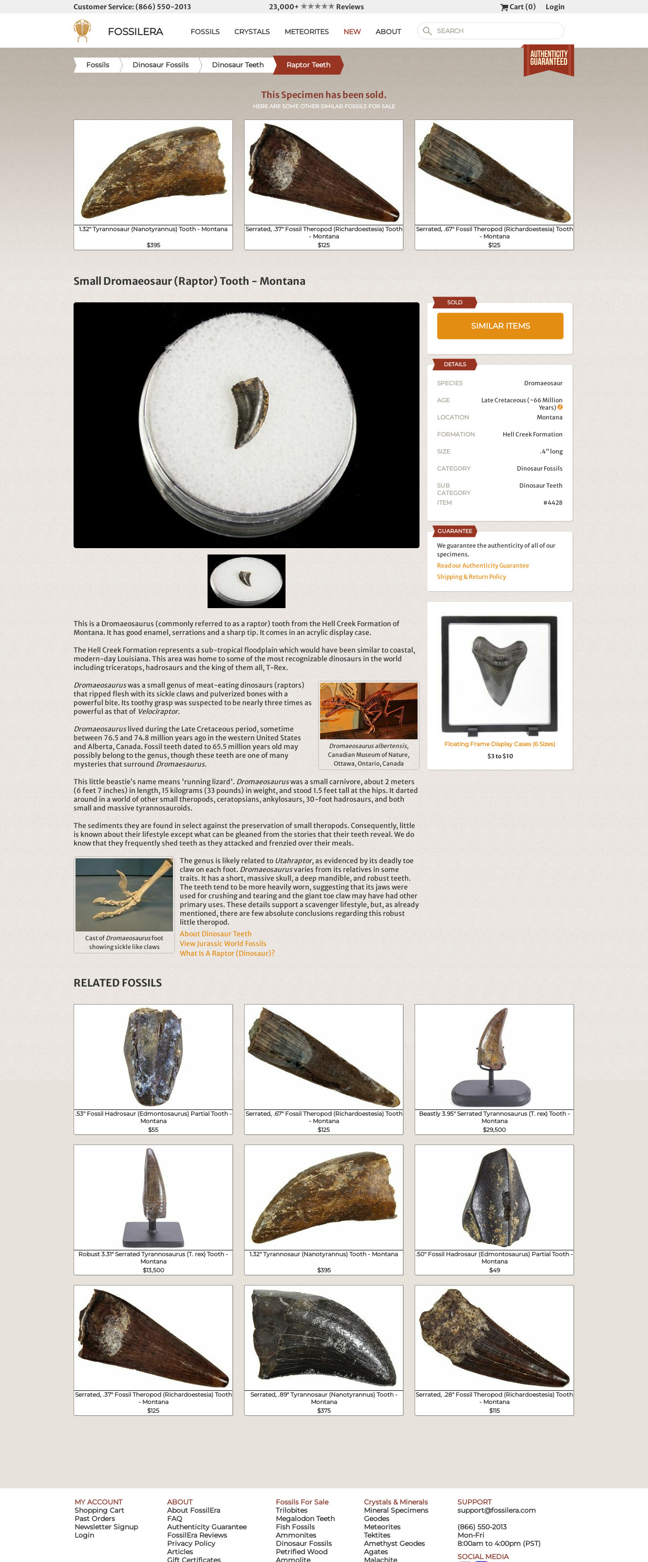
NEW (352, 31)
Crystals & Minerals (396, 1502)
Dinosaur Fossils (540, 468)
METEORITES (307, 31)
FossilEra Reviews (197, 1535)
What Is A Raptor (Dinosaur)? (227, 953)
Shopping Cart (99, 1510)
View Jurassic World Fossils (223, 943)
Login (555, 6)
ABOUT (388, 31)
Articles (180, 1551)
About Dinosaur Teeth (216, 933)
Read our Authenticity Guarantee (483, 565)
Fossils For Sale (302, 1502)
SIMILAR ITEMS (500, 326)
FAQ (174, 1518)
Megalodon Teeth (305, 1518)
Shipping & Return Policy (471, 576)
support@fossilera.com (496, 1510)
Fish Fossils (295, 1526)
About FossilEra (193, 1510)
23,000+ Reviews (316, 6)
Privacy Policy (191, 1543)
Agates (376, 1551)
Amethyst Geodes (394, 1543)
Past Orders (95, 1518)
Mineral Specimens (396, 1510)
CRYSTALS (252, 31)
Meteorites (382, 1526)
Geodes (376, 1518)
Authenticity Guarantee (207, 1526)
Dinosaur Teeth (541, 485)
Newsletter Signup (106, 1526)
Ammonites (296, 1535)
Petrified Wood (301, 1551)
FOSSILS (205, 31)
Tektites (377, 1535)
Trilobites (291, 1510)
